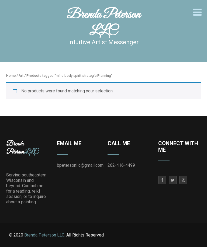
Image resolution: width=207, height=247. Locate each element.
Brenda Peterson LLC (103, 23)
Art (21, 76)
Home (11, 76)
